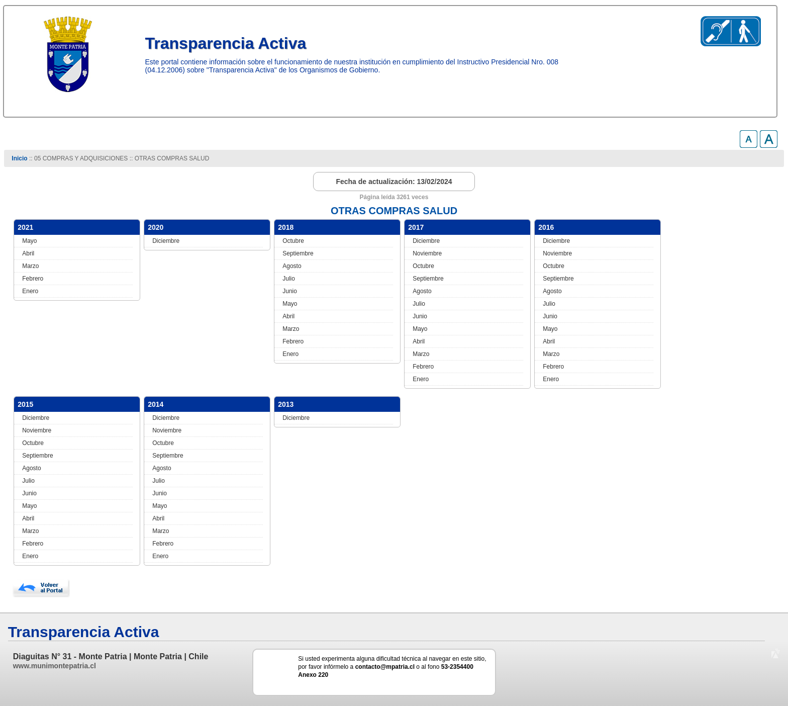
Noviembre (427, 253)
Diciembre (165, 240)
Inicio (19, 158)
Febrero (32, 278)
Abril (28, 253)
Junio (289, 291)
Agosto (291, 266)
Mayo (29, 240)
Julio (288, 278)
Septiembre (297, 253)
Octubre (293, 240)
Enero (30, 291)
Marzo (30, 266)
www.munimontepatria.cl (54, 666)
